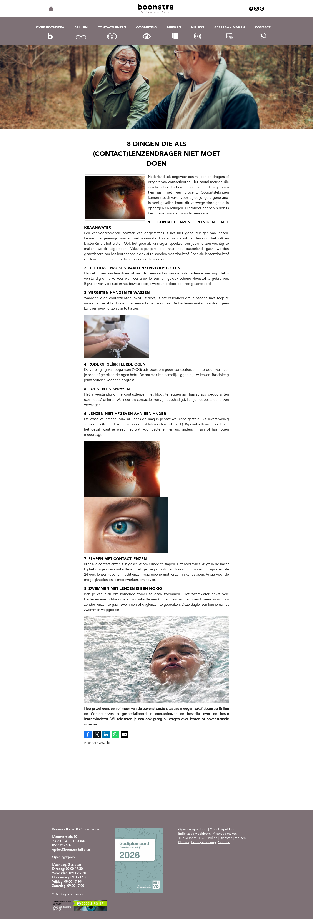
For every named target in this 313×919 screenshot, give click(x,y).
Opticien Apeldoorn (192, 829)
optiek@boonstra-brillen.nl (71, 850)
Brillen (81, 27)
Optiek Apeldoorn (223, 829)
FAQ (202, 838)
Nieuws (197, 27)
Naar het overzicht (97, 743)
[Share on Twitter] (97, 734)
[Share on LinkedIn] (106, 734)
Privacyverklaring (203, 842)
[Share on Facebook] (88, 734)
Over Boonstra (50, 27)
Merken (174, 27)
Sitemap (224, 842)
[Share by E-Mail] (124, 734)
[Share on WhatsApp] (115, 734)
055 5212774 (61, 845)
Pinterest (262, 9)
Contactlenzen (112, 27)
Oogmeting (146, 27)
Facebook (251, 9)
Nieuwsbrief (187, 838)
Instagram (256, 9)
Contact (263, 27)
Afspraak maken (229, 27)
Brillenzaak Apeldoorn (194, 833)
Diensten (226, 838)
